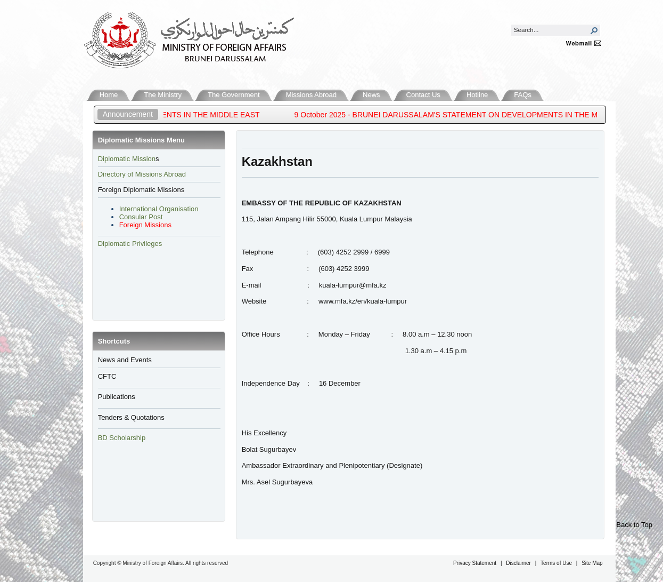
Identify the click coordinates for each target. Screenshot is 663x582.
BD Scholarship (123, 438)
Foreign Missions (145, 225)
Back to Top (634, 525)
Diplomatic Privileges (130, 244)
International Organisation (159, 209)
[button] (594, 30)
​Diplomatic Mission (126, 159)
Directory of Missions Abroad (142, 174)
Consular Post (141, 217)
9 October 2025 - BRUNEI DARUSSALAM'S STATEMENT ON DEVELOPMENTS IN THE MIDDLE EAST (472, 114)
